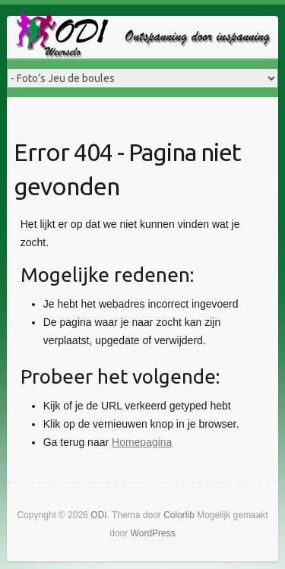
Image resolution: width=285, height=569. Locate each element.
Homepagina (142, 442)
